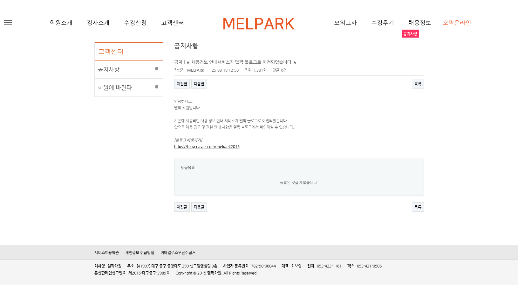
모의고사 (345, 22)
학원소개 (61, 22)
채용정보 (419, 22)
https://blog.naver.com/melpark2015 (207, 146)
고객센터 (172, 22)
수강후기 (382, 22)
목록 (417, 84)
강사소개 (98, 22)
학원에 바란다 (115, 87)
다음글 (199, 84)
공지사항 (108, 69)
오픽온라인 (457, 22)
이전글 (182, 84)
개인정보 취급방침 (139, 252)
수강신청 (135, 22)
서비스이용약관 (106, 252)
